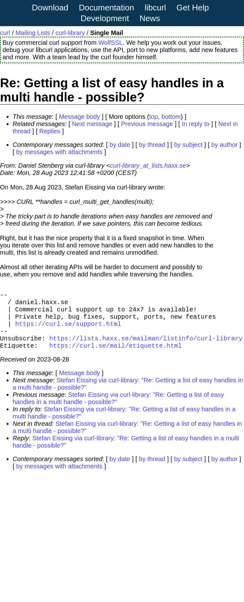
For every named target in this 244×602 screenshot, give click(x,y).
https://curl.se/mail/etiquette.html (115, 355)
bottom (171, 116)
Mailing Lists (32, 32)
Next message (92, 123)
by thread (152, 144)
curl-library (70, 32)
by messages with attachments (59, 151)
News (150, 18)
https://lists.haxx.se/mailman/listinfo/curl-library (145, 347)
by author (224, 144)
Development (105, 18)
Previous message (147, 123)
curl (5, 32)
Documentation (106, 7)
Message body (79, 116)
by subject (188, 144)
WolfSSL (110, 42)
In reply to (196, 123)
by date (120, 144)
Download (50, 7)
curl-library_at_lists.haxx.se (148, 165)
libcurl (155, 7)
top (153, 116)
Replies (50, 131)
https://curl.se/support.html (68, 330)
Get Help (192, 7)
